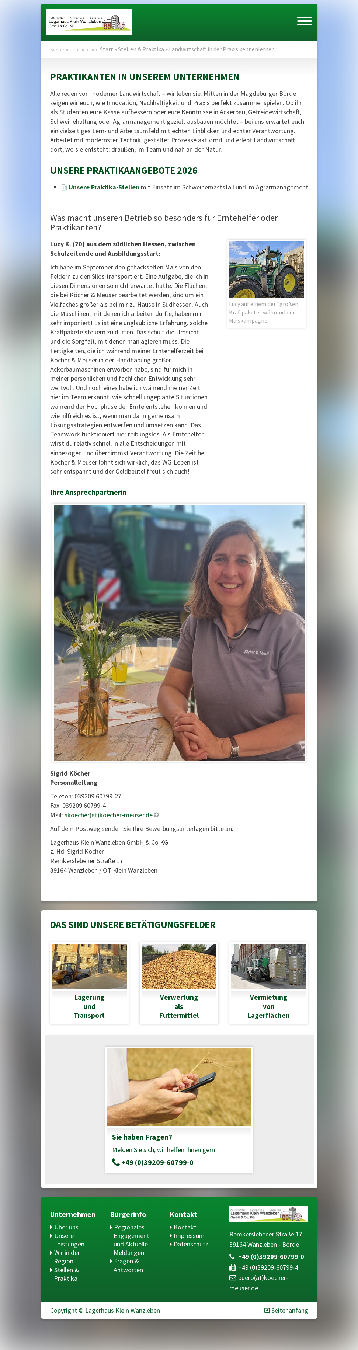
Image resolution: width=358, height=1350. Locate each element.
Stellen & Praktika (66, 1274)
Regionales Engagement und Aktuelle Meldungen (131, 1240)
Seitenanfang (289, 1310)
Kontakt (185, 1227)
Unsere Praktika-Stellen (104, 187)
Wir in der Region (67, 1256)
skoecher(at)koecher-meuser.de (109, 815)
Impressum (189, 1235)
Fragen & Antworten (128, 1265)
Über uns (66, 1227)
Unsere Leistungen (69, 1239)
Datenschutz (191, 1244)
